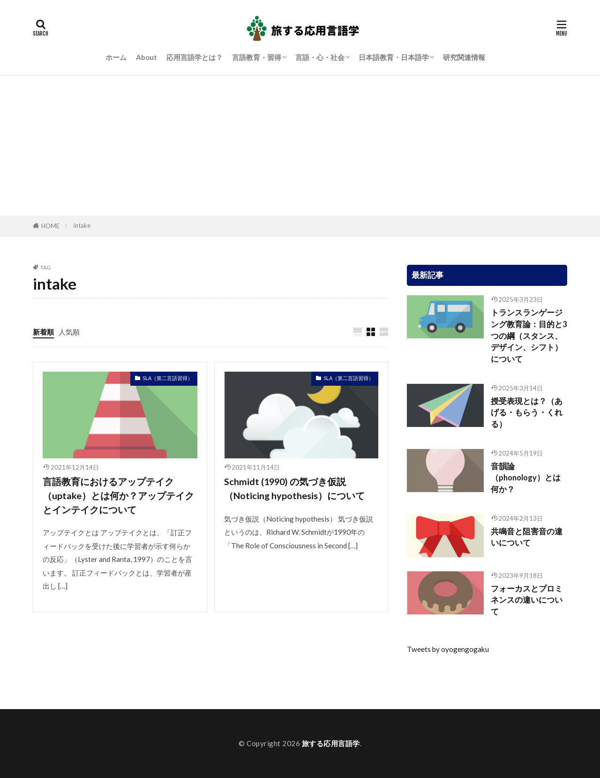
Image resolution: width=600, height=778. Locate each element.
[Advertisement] (300, 145)
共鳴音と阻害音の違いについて (526, 537)
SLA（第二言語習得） (167, 378)
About (146, 57)
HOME (50, 226)
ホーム (116, 57)
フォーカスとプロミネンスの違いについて (526, 600)
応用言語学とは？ (194, 57)
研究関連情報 (464, 57)
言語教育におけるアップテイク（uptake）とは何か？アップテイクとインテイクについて (118, 495)
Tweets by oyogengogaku (448, 649)
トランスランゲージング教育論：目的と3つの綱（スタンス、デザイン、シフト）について (529, 336)
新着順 (43, 332)
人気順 (69, 332)
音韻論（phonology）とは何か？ (526, 478)
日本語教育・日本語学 (394, 57)
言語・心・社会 (320, 57)
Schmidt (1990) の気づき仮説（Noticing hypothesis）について (294, 488)
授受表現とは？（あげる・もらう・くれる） (526, 412)
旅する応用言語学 (331, 743)
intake (82, 225)
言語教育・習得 (256, 57)
